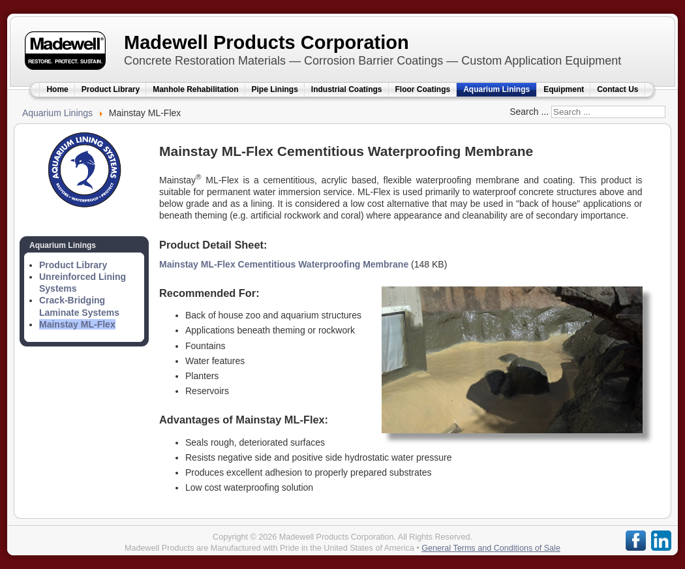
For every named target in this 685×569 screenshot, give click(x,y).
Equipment (563, 89)
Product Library (111, 89)
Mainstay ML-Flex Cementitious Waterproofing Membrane (283, 264)
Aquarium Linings (496, 89)
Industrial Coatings (346, 89)
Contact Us (617, 89)
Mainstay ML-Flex (77, 324)
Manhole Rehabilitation (195, 89)
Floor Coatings (423, 89)
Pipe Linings (275, 89)
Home (57, 89)
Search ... (529, 111)
